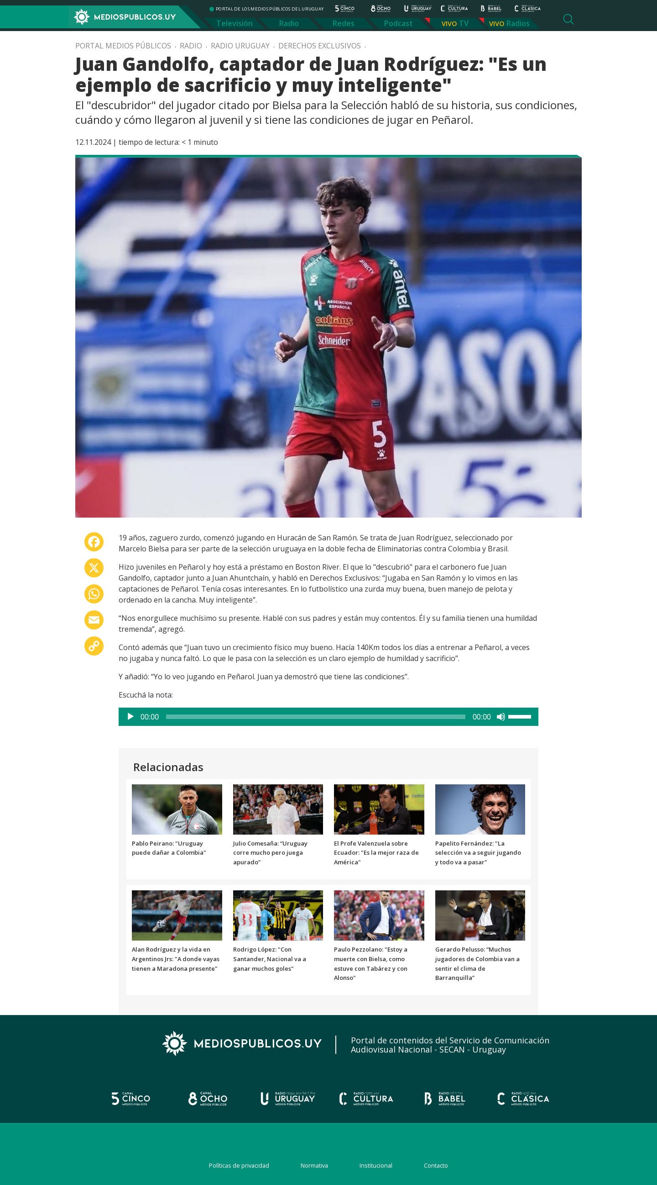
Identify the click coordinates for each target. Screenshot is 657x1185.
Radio (289, 23)
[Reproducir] (130, 716)
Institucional (376, 1165)
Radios (518, 23)
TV (464, 23)
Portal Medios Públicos (123, 46)
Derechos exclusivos (319, 46)
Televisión (234, 23)
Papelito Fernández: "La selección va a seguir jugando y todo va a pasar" (478, 853)
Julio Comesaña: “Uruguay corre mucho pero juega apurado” (270, 853)
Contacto (436, 1165)
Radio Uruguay (240, 46)
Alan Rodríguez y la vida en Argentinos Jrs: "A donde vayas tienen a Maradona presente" (175, 959)
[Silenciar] (501, 716)
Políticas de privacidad (239, 1165)
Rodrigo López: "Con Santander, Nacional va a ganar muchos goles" (269, 959)
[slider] (315, 716)
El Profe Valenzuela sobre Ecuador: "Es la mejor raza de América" (376, 853)
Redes (344, 23)
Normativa (314, 1165)
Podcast (398, 23)
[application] (328, 717)
